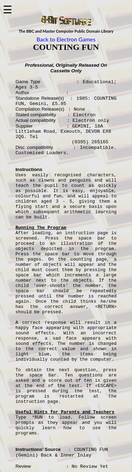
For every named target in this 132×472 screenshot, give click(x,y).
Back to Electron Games (66, 39)
